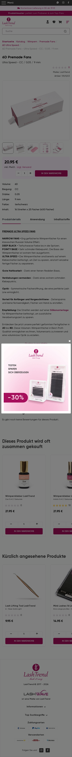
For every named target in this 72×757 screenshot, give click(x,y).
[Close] (69, 341)
